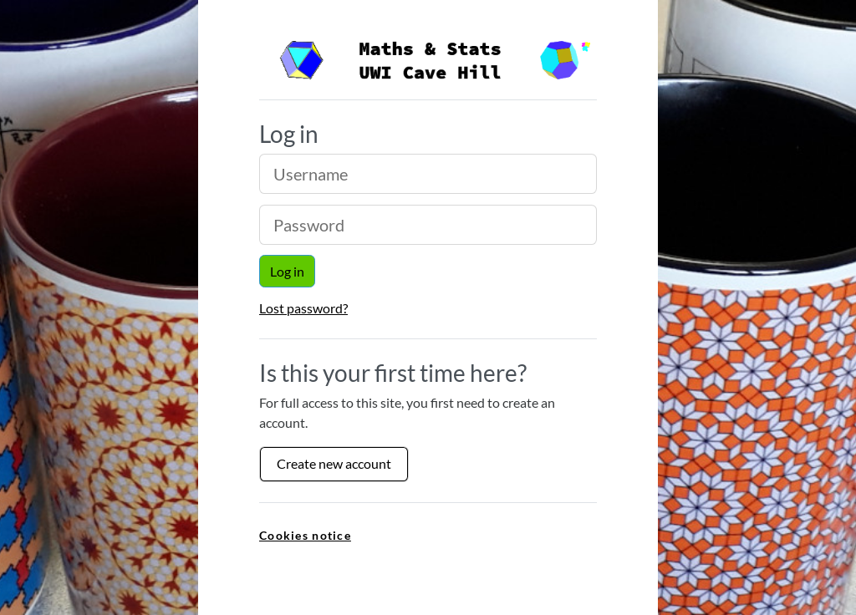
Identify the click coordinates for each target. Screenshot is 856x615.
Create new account (334, 463)
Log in (287, 271)
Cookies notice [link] (305, 535)
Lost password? (303, 308)
